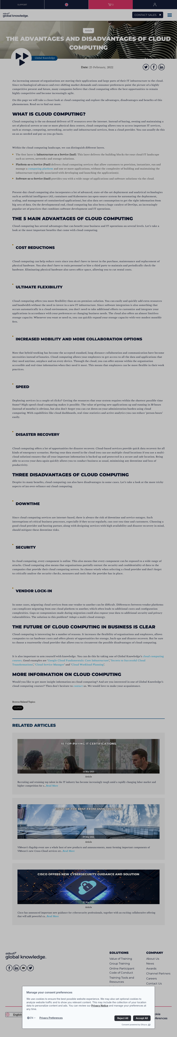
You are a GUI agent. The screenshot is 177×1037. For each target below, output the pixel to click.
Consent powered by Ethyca (136, 1024)
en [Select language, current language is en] (31, 1017)
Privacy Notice (99, 1005)
